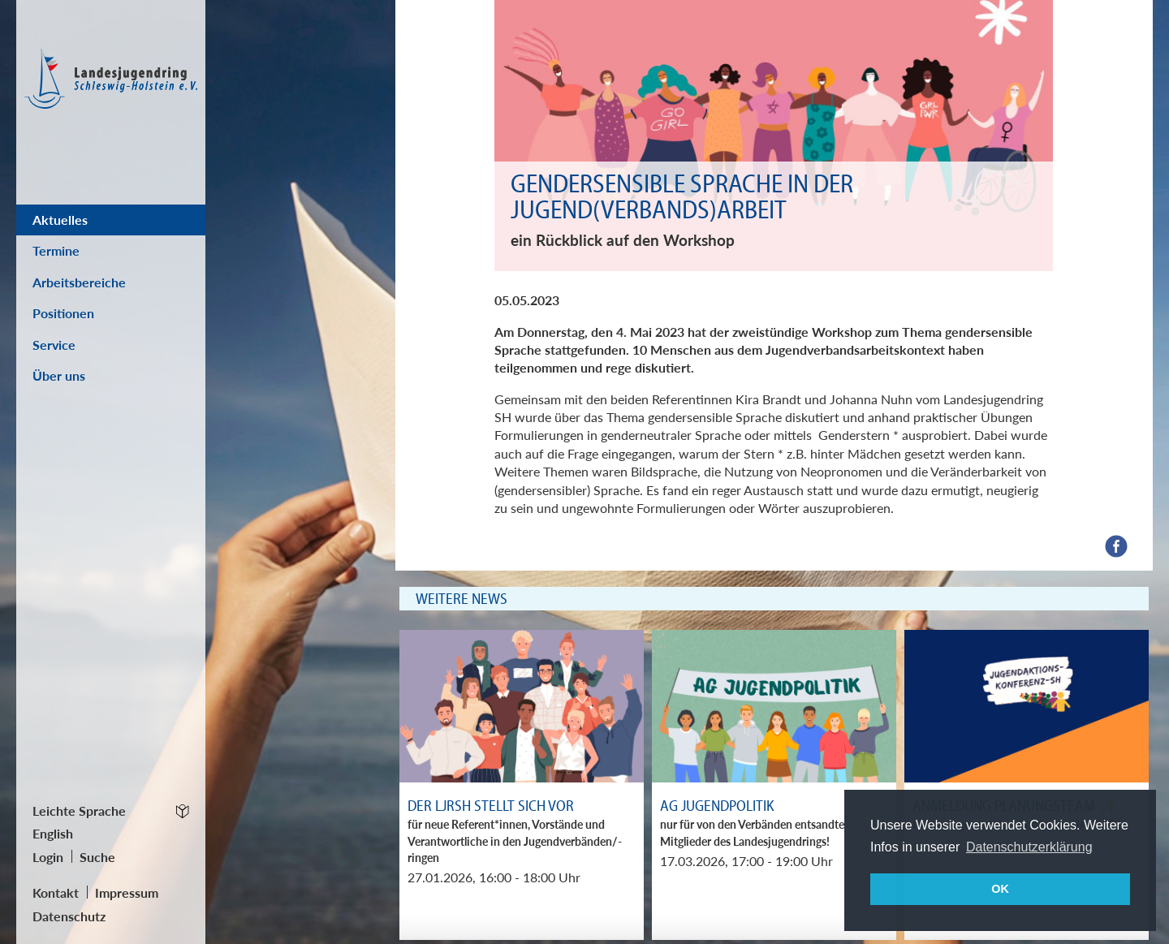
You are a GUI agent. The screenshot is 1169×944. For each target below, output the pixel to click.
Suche (97, 856)
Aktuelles (60, 219)
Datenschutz (69, 916)
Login (47, 856)
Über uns (58, 375)
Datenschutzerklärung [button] (1029, 847)
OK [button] (1000, 888)
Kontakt (55, 892)
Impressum (126, 892)
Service (53, 344)
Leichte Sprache (79, 810)
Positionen (63, 313)
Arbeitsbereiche (79, 282)
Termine (56, 250)
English (52, 833)
